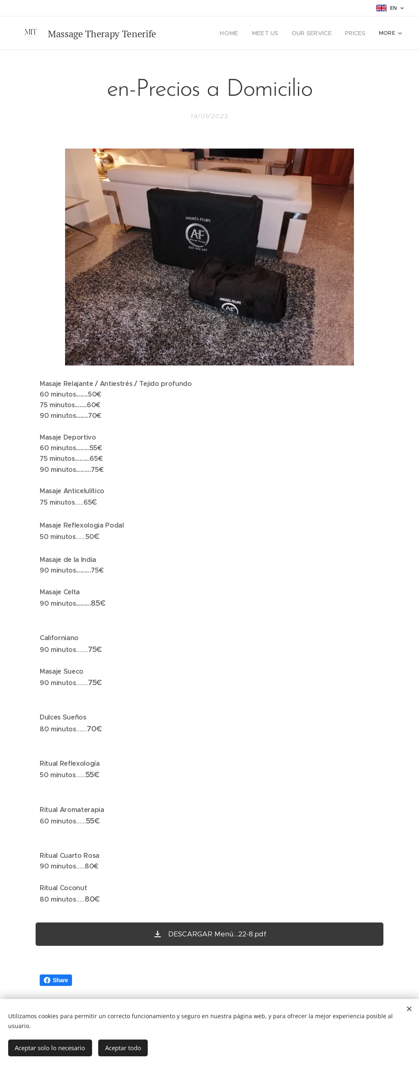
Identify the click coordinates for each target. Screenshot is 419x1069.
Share (56, 980)
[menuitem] (239, 33)
